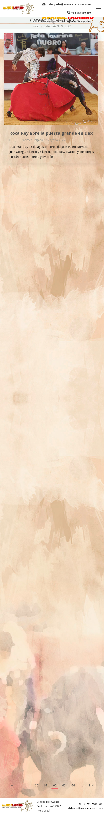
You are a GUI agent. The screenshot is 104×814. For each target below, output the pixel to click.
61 (45, 785)
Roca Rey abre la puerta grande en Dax (51, 133)
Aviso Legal (43, 810)
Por (32, 140)
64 (73, 785)
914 (91, 785)
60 (36, 785)
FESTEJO (13, 140)
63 (64, 785)
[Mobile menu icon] (98, 8)
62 (54, 785)
